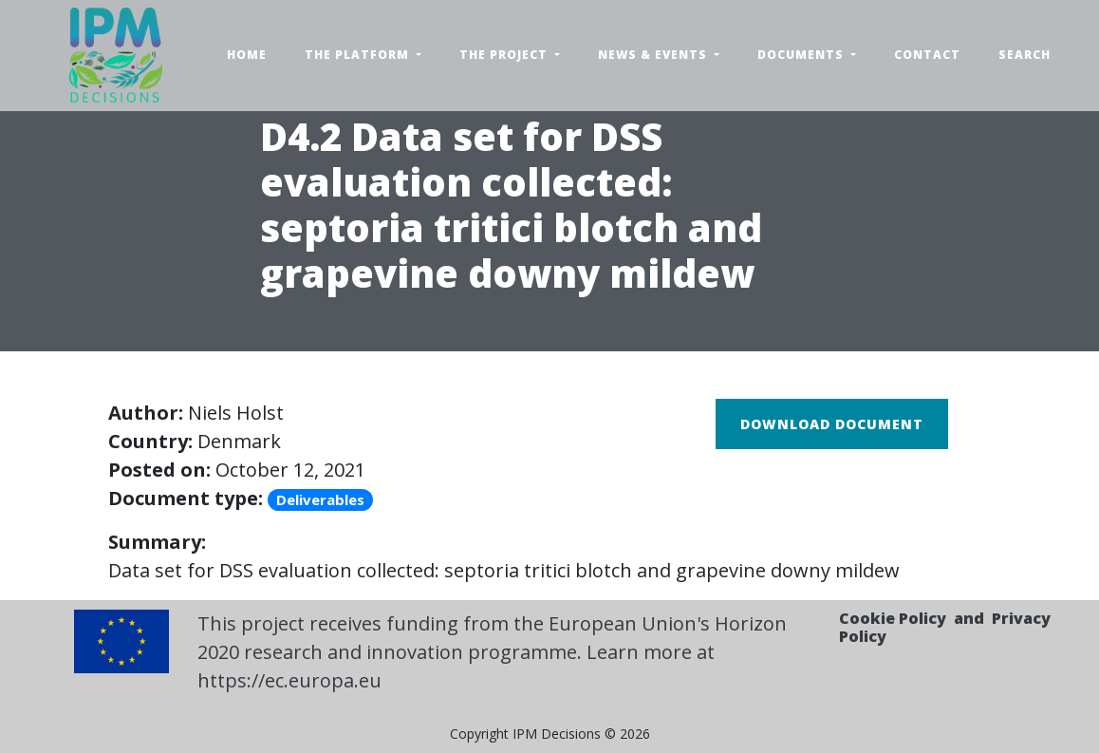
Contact (927, 55)
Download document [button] (831, 424)
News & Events (654, 55)
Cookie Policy (892, 618)
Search (1024, 55)
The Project (505, 55)
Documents (802, 55)
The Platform (359, 55)
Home (247, 55)
